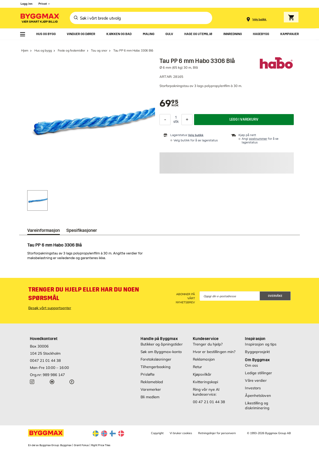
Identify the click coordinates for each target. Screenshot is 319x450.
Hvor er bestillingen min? (214, 351)
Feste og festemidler (71, 50)
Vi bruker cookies (181, 433)
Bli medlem (150, 397)
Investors (253, 388)
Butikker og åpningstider (161, 344)
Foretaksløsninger (156, 359)
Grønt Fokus (81, 445)
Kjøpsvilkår (202, 374)
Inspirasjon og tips (260, 344)
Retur (197, 366)
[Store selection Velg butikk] (259, 19)
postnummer (258, 139)
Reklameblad (152, 382)
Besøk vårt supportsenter (49, 308)
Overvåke (275, 296)
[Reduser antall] (165, 119)
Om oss (251, 365)
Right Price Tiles (100, 445)
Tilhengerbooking (155, 366)
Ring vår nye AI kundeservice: (206, 392)
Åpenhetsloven (258, 395)
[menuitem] (22, 34)
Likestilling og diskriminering (257, 405)
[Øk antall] (186, 119)
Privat (42, 4)
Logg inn (26, 4)
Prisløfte (148, 374)
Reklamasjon (204, 359)
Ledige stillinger (258, 373)
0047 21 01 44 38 (45, 360)
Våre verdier (256, 380)
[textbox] (169, 103)
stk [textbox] (176, 121)
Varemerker (151, 389)
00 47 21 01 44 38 (209, 401)
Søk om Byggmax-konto (161, 351)
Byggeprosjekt (257, 351)
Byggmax (65, 445)
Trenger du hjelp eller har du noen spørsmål (83, 294)
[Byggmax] (39, 18)
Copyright (157, 433)
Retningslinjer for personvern (217, 433)
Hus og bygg (43, 50)
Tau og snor (99, 50)
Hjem (24, 50)
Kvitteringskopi (205, 382)
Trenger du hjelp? (208, 344)
